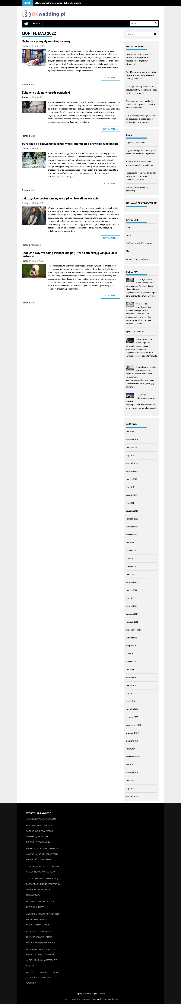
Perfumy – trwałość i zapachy (139, 243)
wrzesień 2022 (132, 550)
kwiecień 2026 (132, 439)
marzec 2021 (131, 685)
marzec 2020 (131, 780)
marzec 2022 (131, 590)
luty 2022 (130, 598)
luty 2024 (130, 503)
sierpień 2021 (132, 646)
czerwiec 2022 (132, 566)
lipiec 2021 (130, 654)
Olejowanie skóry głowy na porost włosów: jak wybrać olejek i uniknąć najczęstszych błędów (42, 957)
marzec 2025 (131, 479)
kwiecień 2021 (132, 677)
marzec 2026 (131, 447)
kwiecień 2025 (132, 471)
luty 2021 (130, 693)
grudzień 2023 (132, 511)
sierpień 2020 (132, 741)
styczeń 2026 (131, 463)
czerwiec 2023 (132, 535)
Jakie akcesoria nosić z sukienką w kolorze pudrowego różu (42, 869)
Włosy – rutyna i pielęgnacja (138, 259)
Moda (33, 245)
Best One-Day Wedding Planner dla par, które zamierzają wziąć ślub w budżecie (69, 254)
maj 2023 (130, 543)
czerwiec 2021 (132, 661)
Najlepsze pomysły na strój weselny (46, 41)
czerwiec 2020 (132, 757)
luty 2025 (130, 487)
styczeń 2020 (131, 796)
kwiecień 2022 (132, 582)
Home (36, 23)
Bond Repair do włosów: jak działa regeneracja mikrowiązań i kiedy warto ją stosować (141, 75)
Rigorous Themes (110, 999)
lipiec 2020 (130, 749)
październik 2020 (133, 725)
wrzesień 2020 (132, 733)
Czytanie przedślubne (135, 142)
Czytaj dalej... (110, 77)
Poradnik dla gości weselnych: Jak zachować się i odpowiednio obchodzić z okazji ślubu (42, 854)
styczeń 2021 (131, 701)
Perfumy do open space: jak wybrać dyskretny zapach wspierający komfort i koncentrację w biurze (40, 834)
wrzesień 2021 (132, 638)
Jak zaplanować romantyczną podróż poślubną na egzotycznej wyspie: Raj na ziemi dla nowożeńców (43, 887)
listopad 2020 (132, 717)
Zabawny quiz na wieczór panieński (46, 92)
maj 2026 (130, 431)
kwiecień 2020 (132, 772)
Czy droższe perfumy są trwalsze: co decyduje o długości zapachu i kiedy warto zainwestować (140, 118)
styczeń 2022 (131, 606)
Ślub (33, 84)
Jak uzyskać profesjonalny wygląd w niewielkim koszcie (60, 198)
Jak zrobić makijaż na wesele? (41, 819)
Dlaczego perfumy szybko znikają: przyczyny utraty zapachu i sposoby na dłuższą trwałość (141, 89)
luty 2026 (130, 455)
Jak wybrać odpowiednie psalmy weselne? (140, 398)
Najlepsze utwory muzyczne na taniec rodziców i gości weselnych (42, 977)
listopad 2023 (132, 519)
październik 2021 (133, 630)
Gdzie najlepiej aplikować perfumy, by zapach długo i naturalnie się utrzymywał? (40, 937)
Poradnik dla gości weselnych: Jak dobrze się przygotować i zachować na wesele (141, 176)
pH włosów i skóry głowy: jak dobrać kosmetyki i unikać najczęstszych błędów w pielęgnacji (80, 3)
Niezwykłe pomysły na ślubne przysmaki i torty (41, 904)
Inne (128, 227)
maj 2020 (130, 765)
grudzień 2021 (132, 614)
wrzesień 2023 (132, 527)
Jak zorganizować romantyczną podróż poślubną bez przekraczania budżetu (43, 919)
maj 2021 (130, 669)
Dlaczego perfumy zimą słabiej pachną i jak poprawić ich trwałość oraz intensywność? (141, 104)
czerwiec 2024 (132, 495)
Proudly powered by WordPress (76, 999)
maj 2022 (130, 574)
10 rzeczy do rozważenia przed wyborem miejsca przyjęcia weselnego (70, 144)
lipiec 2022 (130, 558)
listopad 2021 (132, 622)
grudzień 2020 (132, 709)
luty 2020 (130, 788)
